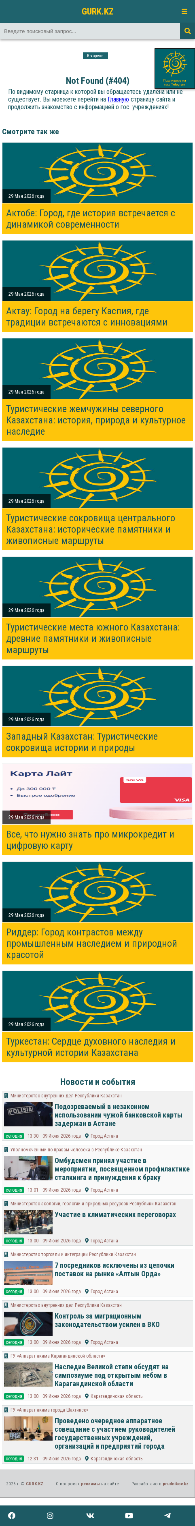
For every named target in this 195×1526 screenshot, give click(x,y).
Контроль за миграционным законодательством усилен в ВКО (107, 1320)
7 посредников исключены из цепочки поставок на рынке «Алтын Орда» (114, 1269)
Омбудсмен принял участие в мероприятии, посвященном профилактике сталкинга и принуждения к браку (122, 1169)
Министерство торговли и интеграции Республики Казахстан (73, 1254)
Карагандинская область (116, 1396)
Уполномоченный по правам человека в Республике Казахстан (76, 1149)
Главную (118, 99)
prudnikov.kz (176, 1484)
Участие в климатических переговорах (115, 1214)
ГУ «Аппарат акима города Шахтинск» (49, 1410)
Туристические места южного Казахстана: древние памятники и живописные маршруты (93, 638)
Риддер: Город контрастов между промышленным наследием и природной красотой (91, 943)
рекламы (90, 1484)
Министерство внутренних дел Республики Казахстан (66, 1095)
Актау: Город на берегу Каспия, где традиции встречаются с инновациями (86, 316)
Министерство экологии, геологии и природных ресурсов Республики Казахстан (93, 1203)
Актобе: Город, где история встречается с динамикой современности (90, 218)
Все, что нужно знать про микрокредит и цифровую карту (90, 840)
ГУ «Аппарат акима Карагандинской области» (58, 1356)
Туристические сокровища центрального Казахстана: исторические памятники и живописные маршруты (90, 529)
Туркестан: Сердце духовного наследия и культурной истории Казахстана (91, 1047)
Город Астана (104, 1136)
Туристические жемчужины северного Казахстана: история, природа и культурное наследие (96, 420)
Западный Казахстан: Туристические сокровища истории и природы (82, 742)
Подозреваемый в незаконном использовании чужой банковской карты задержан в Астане (118, 1115)
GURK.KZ (98, 11)
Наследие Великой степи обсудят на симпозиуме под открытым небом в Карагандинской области (112, 1375)
